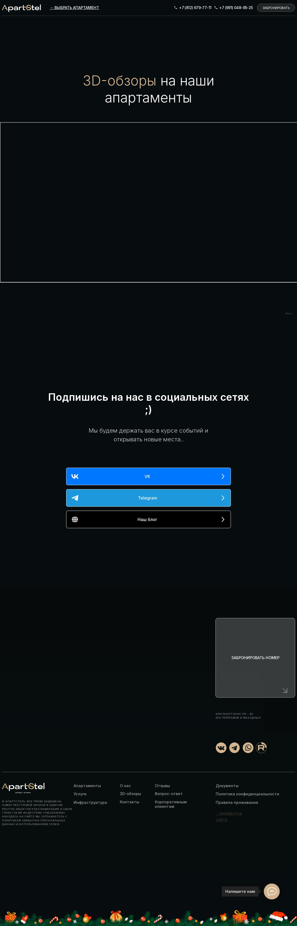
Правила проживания (237, 802)
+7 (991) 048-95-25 (236, 7)
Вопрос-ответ (169, 793)
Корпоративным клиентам (171, 804)
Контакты (129, 802)
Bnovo (289, 313)
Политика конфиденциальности (247, 794)
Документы (227, 785)
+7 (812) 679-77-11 (195, 7)
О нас (125, 785)
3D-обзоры (130, 793)
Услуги (80, 794)
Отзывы (162, 785)
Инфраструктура (90, 802)
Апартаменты (87, 785)
